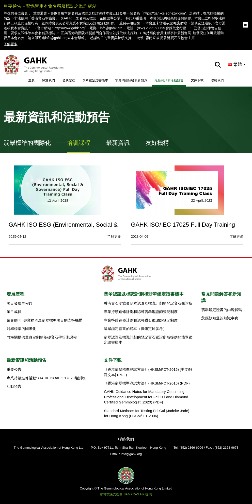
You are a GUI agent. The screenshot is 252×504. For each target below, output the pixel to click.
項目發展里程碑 (19, 303)
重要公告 (14, 369)
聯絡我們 (217, 80)
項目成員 (14, 312)
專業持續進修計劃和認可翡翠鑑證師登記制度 (141, 312)
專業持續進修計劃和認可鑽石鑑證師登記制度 (141, 320)
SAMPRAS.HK (134, 494)
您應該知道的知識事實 (219, 318)
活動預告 (14, 386)
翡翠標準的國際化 (27, 142)
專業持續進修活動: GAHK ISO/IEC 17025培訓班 (46, 378)
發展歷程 (68, 80)
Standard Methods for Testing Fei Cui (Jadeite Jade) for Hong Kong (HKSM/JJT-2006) (146, 413)
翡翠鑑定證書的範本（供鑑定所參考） (135, 328)
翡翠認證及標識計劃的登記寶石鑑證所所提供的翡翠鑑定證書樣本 (148, 339)
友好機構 (157, 142)
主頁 (31, 80)
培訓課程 (78, 142)
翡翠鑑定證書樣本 (95, 80)
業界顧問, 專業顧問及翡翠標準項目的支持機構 (44, 320)
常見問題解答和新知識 (131, 80)
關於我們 (48, 80)
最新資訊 (118, 142)
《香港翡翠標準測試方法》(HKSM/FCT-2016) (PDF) (146, 383)
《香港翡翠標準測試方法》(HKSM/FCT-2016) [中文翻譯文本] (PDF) (148, 372)
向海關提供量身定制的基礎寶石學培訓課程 (42, 337)
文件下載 (197, 80)
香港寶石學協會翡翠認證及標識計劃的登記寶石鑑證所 (148, 303)
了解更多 (10, 44)
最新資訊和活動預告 (169, 80)
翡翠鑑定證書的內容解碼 (221, 310)
